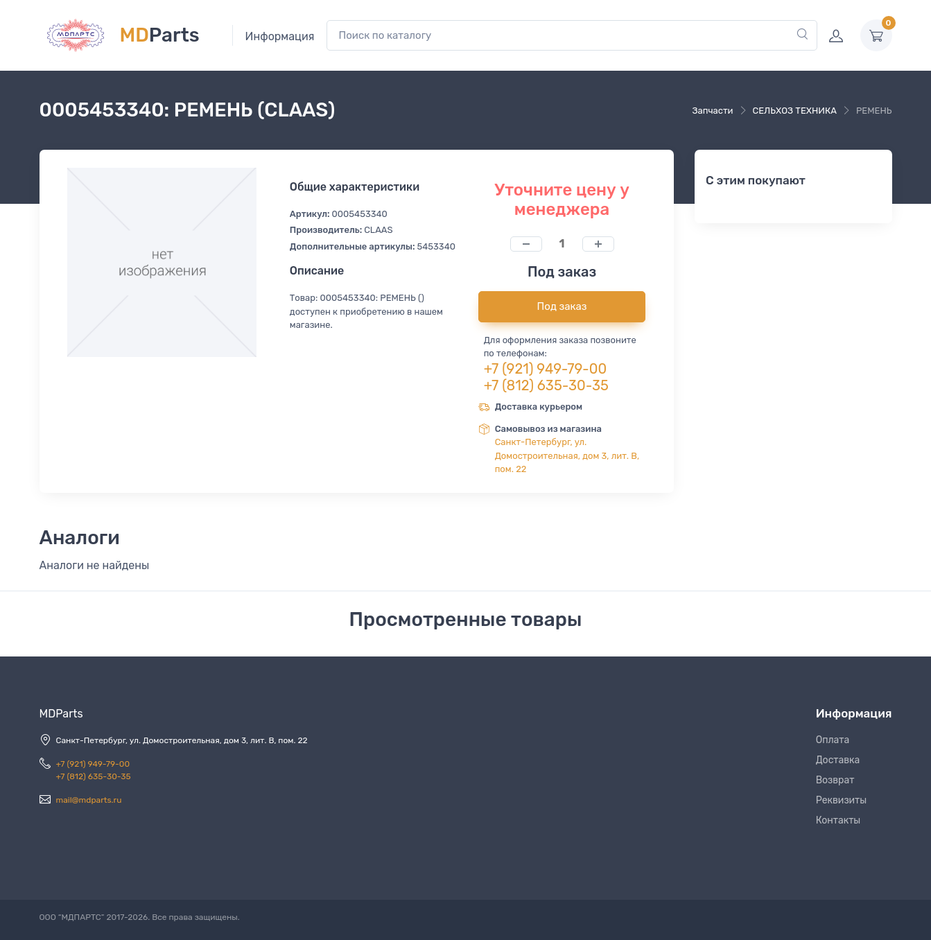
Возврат (835, 780)
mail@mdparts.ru (89, 800)
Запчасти (713, 110)
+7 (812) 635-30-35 (546, 385)
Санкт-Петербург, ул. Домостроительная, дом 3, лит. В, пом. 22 (567, 455)
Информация (280, 36)
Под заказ (562, 306)
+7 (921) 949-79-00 (545, 368)
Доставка (838, 760)
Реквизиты (841, 800)
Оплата (833, 740)
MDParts (61, 713)
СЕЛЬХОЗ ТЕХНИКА (795, 110)
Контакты (838, 820)
